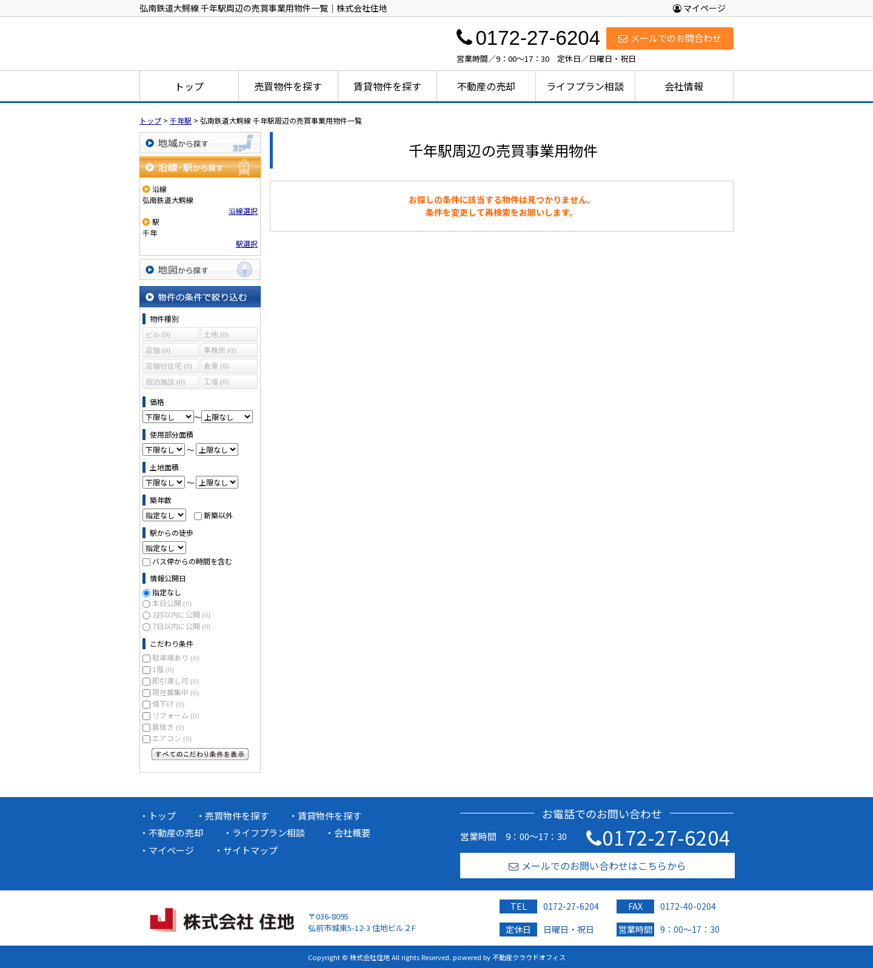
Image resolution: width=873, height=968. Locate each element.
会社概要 (352, 832)
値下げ (168, 703)
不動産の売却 (486, 86)
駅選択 (247, 243)
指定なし (166, 592)
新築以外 (218, 515)
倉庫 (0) (216, 366)
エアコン (172, 738)
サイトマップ (250, 850)
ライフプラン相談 (585, 86)
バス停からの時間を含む (192, 561)
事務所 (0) (220, 350)
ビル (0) (158, 334)
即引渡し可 (175, 680)
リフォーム (175, 715)
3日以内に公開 (181, 614)
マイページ (699, 8)
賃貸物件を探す (387, 86)
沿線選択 (243, 210)
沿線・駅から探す (200, 167)
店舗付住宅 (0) (169, 366)
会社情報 (683, 86)
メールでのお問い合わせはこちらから (597, 865)
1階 (163, 669)
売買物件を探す (288, 86)
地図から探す (200, 269)
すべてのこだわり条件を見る (200, 754)
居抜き (168, 726)
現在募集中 (175, 692)
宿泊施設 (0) (165, 382)
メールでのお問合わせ (669, 38)
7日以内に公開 (181, 626)
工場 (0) (216, 382)
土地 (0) (216, 334)
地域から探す (200, 142)
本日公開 (172, 603)
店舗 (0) (158, 350)
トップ (189, 86)
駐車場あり (175, 657)
